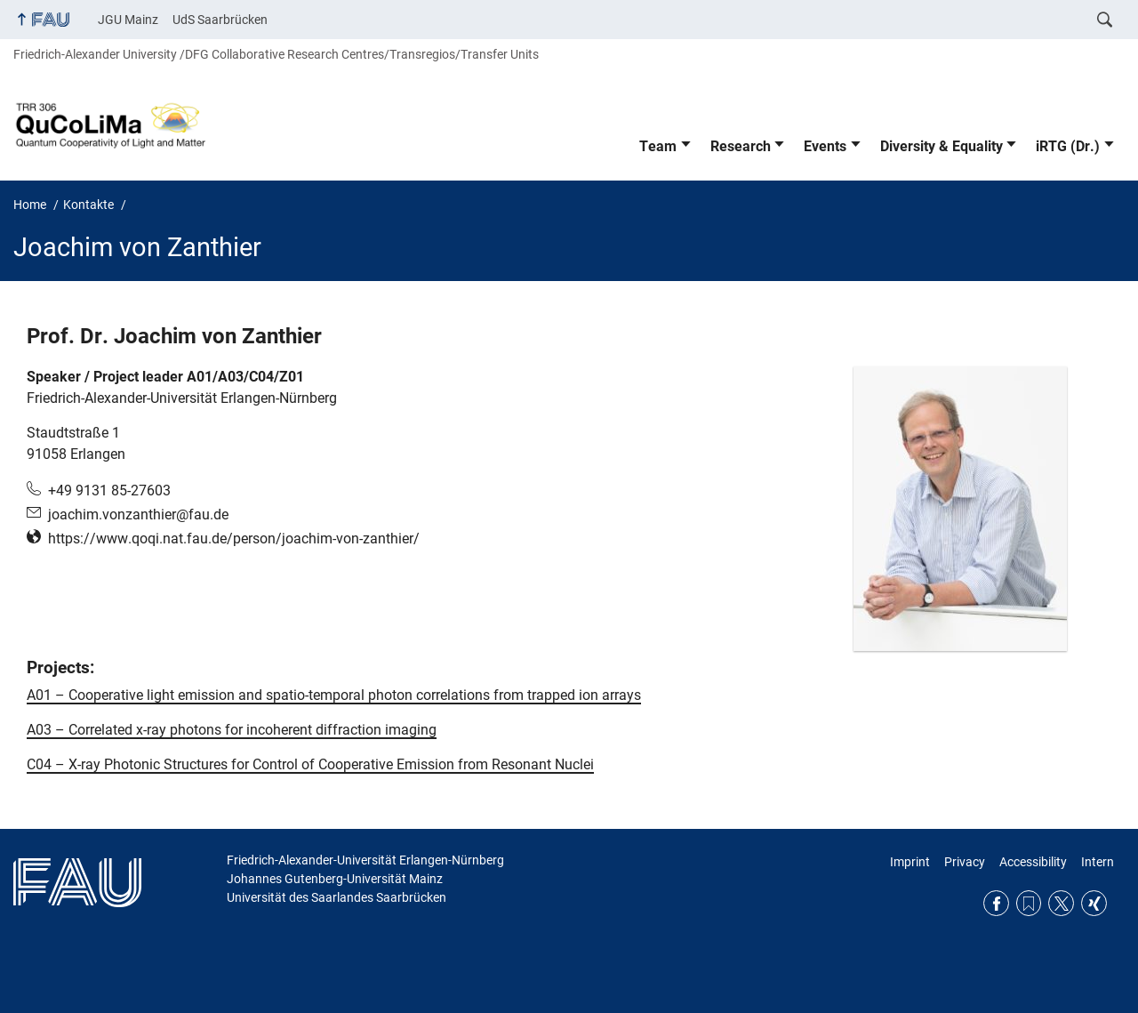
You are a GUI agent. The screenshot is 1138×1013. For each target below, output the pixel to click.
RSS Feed (1029, 903)
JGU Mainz (128, 19)
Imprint (910, 862)
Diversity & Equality (941, 146)
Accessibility (1033, 862)
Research (740, 146)
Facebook (996, 903)
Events (825, 146)
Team (658, 146)
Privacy (964, 862)
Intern (1097, 862)
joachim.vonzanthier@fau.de (138, 514)
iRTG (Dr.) (1068, 146)
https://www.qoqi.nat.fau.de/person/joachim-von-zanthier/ (234, 538)
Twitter (1061, 903)
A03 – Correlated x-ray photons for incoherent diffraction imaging (232, 729)
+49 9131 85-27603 (109, 490)
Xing (1094, 903)
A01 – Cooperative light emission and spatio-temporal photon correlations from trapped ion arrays (334, 695)
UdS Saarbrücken (220, 19)
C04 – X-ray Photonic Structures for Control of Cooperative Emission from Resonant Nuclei (310, 764)
